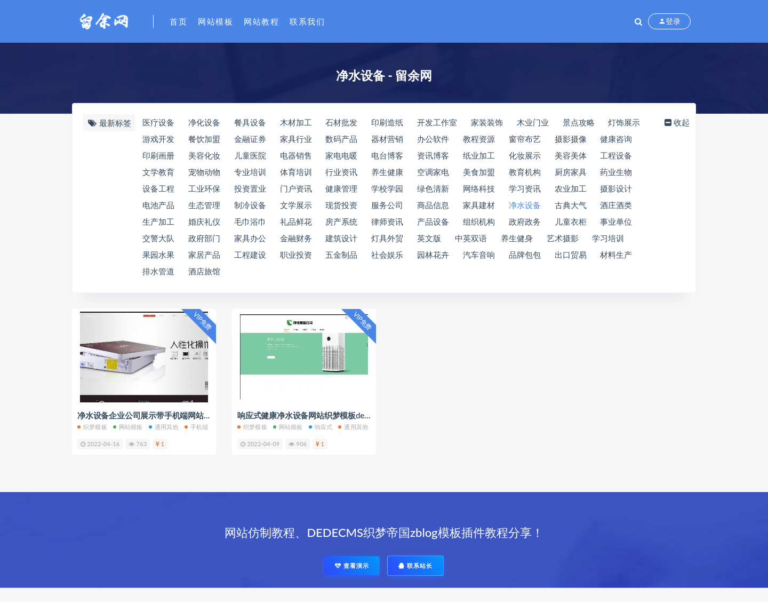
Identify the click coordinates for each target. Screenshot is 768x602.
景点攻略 (579, 122)
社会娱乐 (387, 254)
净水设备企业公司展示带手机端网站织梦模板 (156, 415)
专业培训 (250, 172)
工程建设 (250, 254)
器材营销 (387, 139)
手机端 (197, 426)
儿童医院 (250, 155)
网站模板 (215, 21)
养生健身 (517, 238)
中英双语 (471, 238)
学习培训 (608, 238)
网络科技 (479, 188)
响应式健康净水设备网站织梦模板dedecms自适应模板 (331, 415)
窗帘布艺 (525, 139)
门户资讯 (296, 188)
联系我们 (307, 21)
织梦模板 (92, 426)
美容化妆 (204, 155)
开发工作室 (437, 122)
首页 (178, 21)
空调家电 (433, 172)
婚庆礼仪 (204, 221)
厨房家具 (571, 172)
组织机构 (479, 221)
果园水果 (158, 254)
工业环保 (204, 188)
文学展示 (296, 205)
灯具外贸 (387, 238)
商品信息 (433, 205)
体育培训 (296, 172)
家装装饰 (487, 122)
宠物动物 (204, 172)
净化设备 (204, 122)
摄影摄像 (571, 139)
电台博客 (387, 155)
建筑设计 (341, 238)
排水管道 (158, 271)
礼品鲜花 (296, 221)
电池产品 (158, 205)
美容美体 (571, 155)
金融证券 (250, 139)
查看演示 (352, 565)
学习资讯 (525, 188)
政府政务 (525, 221)
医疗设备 (158, 122)
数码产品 (341, 139)
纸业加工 (479, 155)
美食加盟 (479, 172)
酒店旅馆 (204, 271)
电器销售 (296, 155)
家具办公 (250, 238)
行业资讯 (341, 172)
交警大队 (158, 238)
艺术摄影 (563, 238)
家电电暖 (341, 155)
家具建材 (479, 205)
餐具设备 (250, 122)
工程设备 (616, 155)
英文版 (429, 238)
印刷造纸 (387, 122)
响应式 (321, 426)
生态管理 (204, 205)
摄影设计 (616, 188)
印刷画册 (158, 155)
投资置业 (250, 188)
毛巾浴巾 (250, 221)
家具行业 (296, 139)
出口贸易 (571, 254)
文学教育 (158, 172)
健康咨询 (616, 139)
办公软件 (433, 139)
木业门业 (533, 122)
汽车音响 (479, 254)
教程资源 (479, 139)
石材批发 (341, 122)
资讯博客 (433, 155)
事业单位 (616, 221)
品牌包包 (525, 254)
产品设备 (433, 221)
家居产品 (204, 254)
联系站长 (415, 565)
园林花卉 (433, 254)
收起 (676, 122)
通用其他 (164, 426)
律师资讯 (387, 221)
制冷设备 (250, 205)
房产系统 (341, 221)
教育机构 (525, 172)
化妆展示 (525, 155)
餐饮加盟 (204, 139)
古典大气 (571, 205)
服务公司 (387, 205)
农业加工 (571, 188)
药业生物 (616, 172)
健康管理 (341, 188)
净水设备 (525, 205)
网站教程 (261, 21)
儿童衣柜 (571, 221)
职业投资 (296, 254)
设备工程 (158, 188)
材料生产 (616, 254)
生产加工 (158, 221)
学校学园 (387, 188)
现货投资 (341, 205)
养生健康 (387, 172)
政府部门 (204, 238)
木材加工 (296, 122)
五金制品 (341, 254)
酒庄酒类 (616, 205)
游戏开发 (158, 139)
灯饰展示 (624, 122)
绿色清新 (433, 188)
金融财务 (296, 238)
